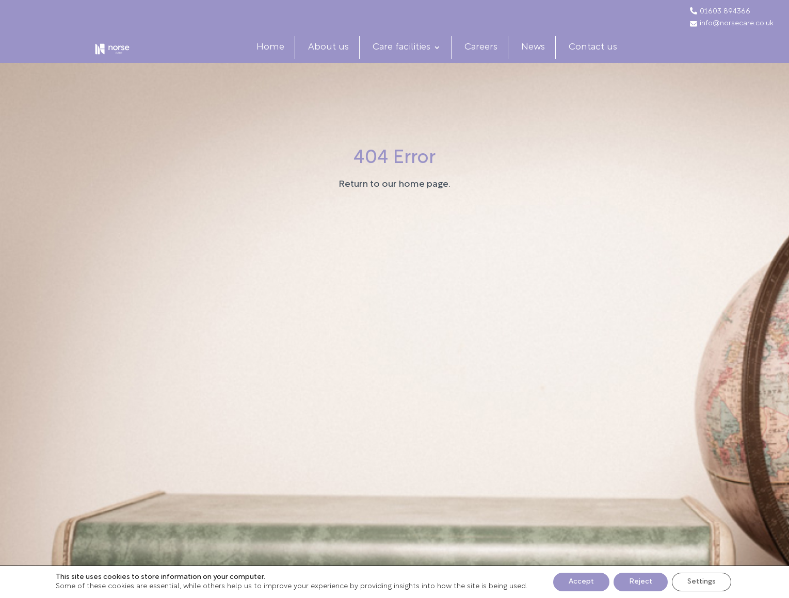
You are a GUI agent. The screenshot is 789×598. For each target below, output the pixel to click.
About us (337, 57)
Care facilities (410, 57)
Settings (701, 582)
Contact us (601, 57)
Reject (640, 582)
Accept (581, 582)
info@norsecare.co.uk (732, 23)
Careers (489, 57)
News (542, 57)
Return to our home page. (394, 204)
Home (279, 57)
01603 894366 (725, 11)
